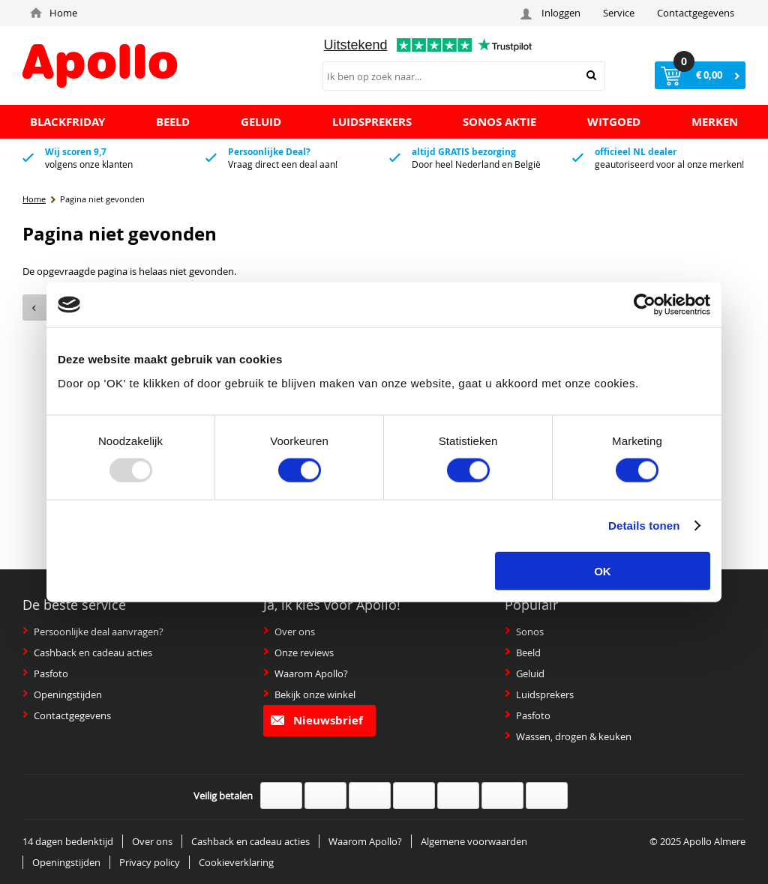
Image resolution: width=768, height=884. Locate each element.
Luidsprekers (539, 694)
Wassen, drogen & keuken (568, 736)
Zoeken (591, 75)
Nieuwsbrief (317, 720)
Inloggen (552, 13)
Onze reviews (298, 652)
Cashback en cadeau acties (87, 652)
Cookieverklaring (236, 862)
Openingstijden (62, 694)
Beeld (523, 652)
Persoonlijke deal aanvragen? (93, 631)
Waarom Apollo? (305, 673)
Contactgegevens (695, 12)
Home (53, 12)
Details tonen (644, 525)
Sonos (524, 631)
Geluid (524, 673)
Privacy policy (149, 862)
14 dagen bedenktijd (67, 841)
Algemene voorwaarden (474, 841)
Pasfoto (45, 673)
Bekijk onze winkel (309, 694)
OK (602, 570)
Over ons (289, 631)
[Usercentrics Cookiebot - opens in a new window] (644, 305)
